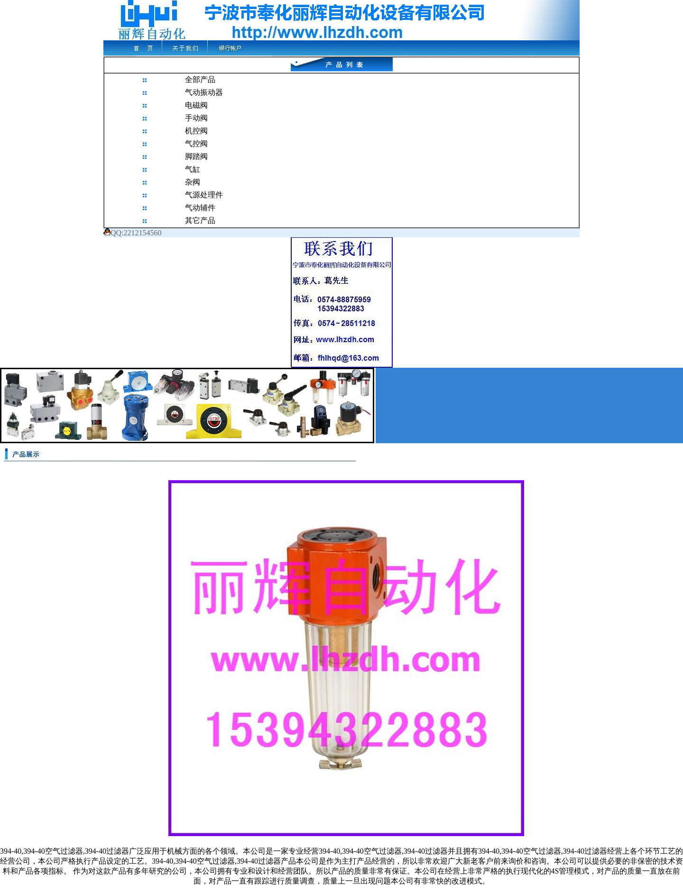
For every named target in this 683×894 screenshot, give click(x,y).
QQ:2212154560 (132, 233)
